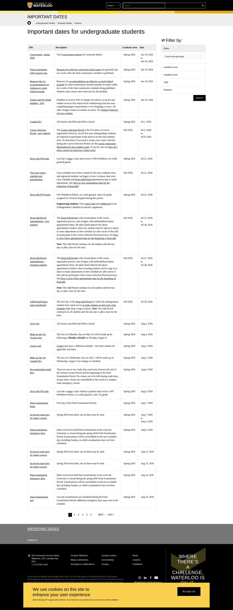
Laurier (60, 346)
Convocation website (72, 54)
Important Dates (43, 529)
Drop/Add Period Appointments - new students (39, 221)
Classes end (35, 346)
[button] (181, 5)
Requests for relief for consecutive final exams (79, 69)
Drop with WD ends (39, 158)
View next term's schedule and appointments (38, 176)
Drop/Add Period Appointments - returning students (38, 261)
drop (70, 158)
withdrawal (105, 203)
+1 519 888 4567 (40, 564)
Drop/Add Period (83, 179)
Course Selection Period (72, 130)
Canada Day (36, 121)
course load (89, 203)
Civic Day (35, 323)
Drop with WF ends (39, 391)
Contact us (32, 540)
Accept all (188, 591)
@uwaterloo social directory (148, 582)
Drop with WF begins (40, 194)
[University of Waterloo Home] (40, 5)
